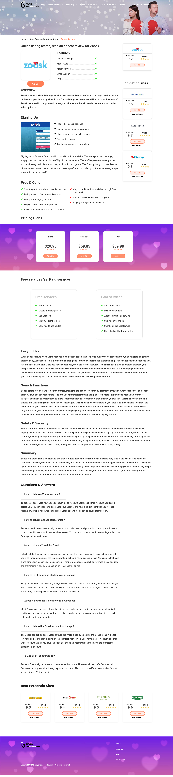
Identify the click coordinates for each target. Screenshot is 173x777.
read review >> (137, 116)
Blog (117, 757)
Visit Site (137, 66)
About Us (119, 751)
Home (118, 746)
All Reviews (120, 762)
